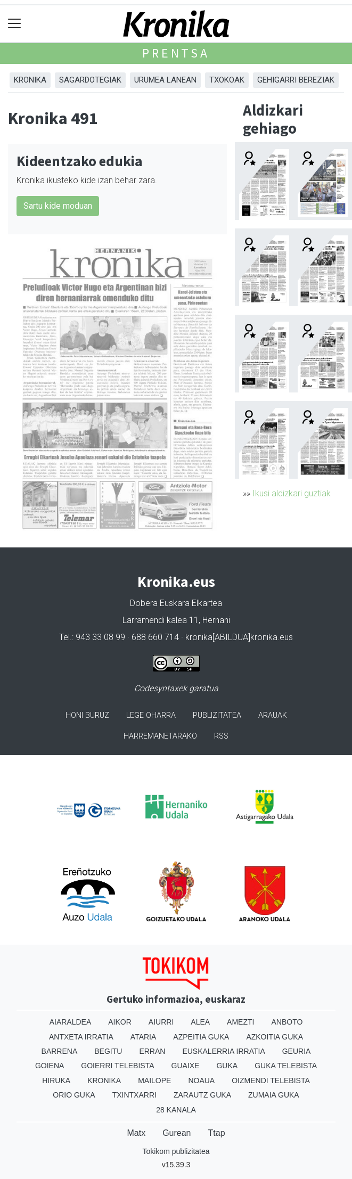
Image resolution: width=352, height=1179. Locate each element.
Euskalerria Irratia (223, 1051)
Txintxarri (134, 1095)
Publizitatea (217, 715)
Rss (221, 736)
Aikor (120, 1022)
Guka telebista (286, 1065)
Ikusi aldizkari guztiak (291, 493)
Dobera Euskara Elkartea (176, 603)
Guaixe (185, 1065)
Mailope (154, 1080)
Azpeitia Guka (201, 1037)
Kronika (30, 80)
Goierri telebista (117, 1065)
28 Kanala (176, 1110)
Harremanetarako (160, 736)
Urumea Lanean (165, 80)
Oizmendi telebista (271, 1080)
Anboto (286, 1022)
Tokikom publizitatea (175, 1151)
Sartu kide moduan (57, 206)
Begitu (108, 1051)
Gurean (176, 1132)
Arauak (272, 715)
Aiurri (161, 1022)
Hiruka (56, 1080)
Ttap (216, 1132)
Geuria (296, 1051)
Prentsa (176, 53)
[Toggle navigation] (14, 23)
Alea (200, 1022)
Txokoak (226, 80)
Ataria (143, 1037)
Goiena (49, 1065)
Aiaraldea (71, 1022)
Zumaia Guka (273, 1095)
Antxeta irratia (81, 1037)
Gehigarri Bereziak (295, 80)
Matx (136, 1132)
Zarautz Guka (202, 1095)
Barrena (60, 1051)
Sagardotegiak (90, 80)
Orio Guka (74, 1095)
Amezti (240, 1022)
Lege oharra (151, 715)
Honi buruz (87, 715)
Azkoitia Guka (274, 1037)
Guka (227, 1065)
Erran (152, 1051)
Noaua (201, 1080)
